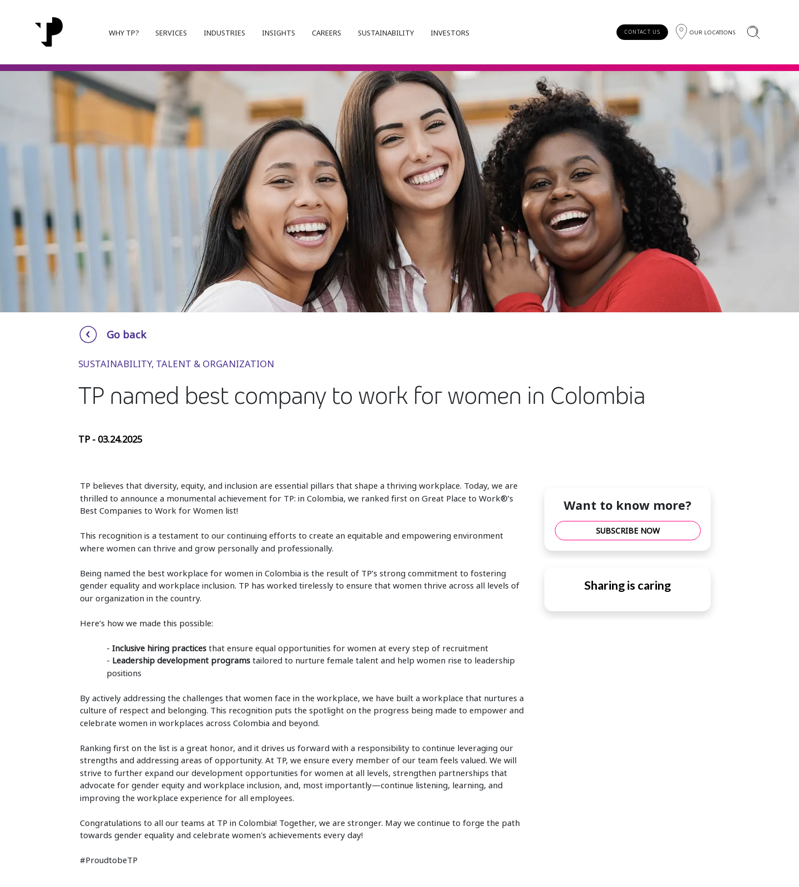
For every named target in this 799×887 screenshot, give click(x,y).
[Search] (753, 32)
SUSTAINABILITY (386, 33)
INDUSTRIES (224, 33)
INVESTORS (450, 33)
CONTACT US (642, 32)
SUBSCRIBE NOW (628, 530)
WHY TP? (124, 33)
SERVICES (171, 33)
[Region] (705, 32)
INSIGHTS (278, 33)
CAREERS (326, 33)
